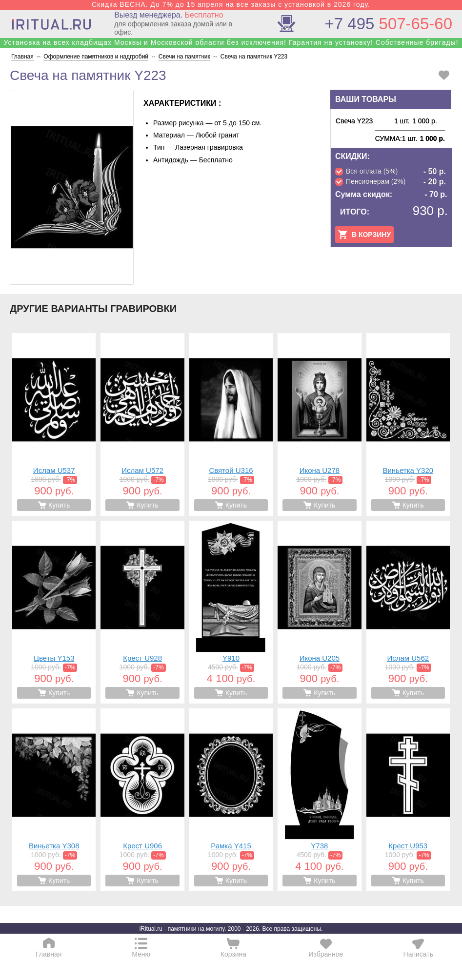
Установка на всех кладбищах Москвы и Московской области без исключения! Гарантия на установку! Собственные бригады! (230, 42)
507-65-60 (388, 24)
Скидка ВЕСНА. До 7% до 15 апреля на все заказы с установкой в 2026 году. (231, 4)
